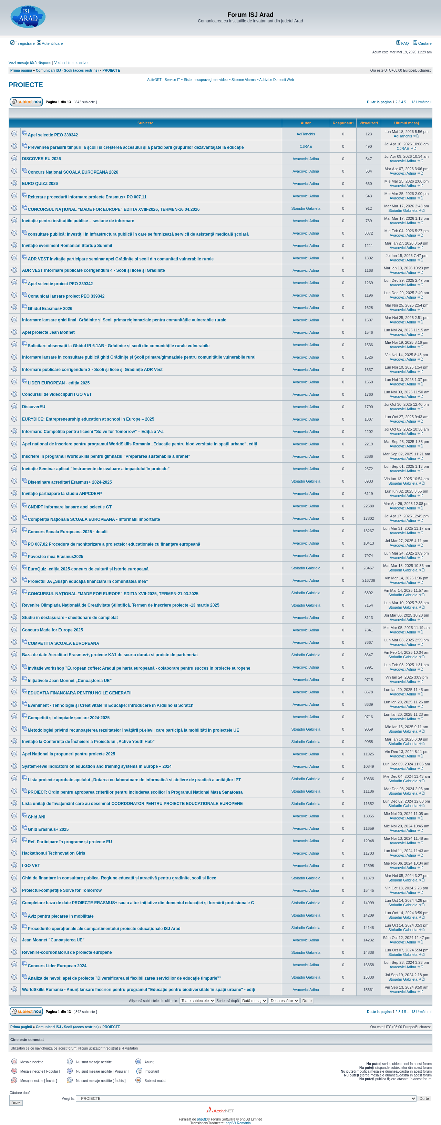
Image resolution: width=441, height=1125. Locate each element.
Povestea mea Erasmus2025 (55, 556)
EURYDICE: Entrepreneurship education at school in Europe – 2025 (88, 419)
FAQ (402, 43)
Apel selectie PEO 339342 (53, 135)
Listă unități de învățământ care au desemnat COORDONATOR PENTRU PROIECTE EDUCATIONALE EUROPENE (132, 803)
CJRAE (306, 146)
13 (413, 102)
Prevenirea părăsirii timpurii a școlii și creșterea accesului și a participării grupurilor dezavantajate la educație (136, 147)
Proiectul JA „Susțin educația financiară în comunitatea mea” (88, 581)
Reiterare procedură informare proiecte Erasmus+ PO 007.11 (87, 197)
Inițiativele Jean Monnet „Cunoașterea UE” (70, 680)
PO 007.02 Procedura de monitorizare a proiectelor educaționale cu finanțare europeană (114, 544)
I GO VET (31, 865)
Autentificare (50, 43)
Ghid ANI (36, 817)
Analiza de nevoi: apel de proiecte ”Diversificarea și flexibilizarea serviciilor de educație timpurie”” (125, 978)
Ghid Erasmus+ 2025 (48, 829)
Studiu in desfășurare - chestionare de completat (70, 617)
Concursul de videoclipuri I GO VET (57, 394)
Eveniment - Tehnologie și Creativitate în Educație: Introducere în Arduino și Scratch (111, 705)
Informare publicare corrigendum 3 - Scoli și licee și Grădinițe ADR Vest (92, 369)
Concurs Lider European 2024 (57, 965)
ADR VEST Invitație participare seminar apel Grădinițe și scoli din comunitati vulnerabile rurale (121, 259)
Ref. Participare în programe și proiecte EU (70, 841)
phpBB (202, 1119)
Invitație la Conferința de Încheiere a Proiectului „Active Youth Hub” (88, 741)
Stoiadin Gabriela (305, 208)
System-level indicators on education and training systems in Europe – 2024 (97, 766)
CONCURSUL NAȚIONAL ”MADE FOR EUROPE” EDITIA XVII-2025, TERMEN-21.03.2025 (113, 593)
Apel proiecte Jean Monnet (48, 332)
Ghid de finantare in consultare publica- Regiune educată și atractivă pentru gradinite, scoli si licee (119, 878)
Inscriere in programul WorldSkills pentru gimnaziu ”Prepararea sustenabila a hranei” (106, 456)
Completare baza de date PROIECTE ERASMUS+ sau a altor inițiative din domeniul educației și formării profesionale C (138, 902)
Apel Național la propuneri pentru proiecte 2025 (68, 754)
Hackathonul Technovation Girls (53, 853)
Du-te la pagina (379, 102)
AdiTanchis (306, 134)
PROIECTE (26, 85)
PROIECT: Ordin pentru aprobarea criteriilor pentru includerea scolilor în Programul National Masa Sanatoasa (135, 792)
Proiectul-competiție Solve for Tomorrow (62, 890)
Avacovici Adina (306, 159)
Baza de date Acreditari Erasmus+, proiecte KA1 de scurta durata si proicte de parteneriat (110, 654)
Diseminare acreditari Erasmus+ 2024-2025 (70, 482)
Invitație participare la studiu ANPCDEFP (62, 493)
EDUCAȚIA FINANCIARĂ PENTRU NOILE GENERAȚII (80, 693)
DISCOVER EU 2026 (41, 158)
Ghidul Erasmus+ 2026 (50, 308)
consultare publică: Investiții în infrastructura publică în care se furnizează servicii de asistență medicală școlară (138, 234)
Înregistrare (22, 43)
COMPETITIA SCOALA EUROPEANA (63, 643)
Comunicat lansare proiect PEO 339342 (66, 296)
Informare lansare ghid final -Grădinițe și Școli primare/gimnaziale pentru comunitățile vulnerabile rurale (124, 320)
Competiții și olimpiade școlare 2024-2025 (69, 717)
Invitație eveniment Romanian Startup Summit (67, 245)
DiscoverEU (33, 406)
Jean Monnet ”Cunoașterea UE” (53, 940)
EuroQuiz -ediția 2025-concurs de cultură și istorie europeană (88, 569)
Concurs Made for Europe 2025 (52, 630)
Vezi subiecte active (71, 63)
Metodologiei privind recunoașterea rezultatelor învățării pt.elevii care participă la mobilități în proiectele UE (133, 730)
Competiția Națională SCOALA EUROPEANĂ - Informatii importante (94, 519)
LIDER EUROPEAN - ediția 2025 (59, 383)
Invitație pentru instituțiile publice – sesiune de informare (78, 220)
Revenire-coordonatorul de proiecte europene (67, 952)
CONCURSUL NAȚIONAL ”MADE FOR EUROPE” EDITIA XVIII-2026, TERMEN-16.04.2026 (114, 209)
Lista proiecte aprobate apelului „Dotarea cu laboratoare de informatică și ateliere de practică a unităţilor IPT (134, 779)
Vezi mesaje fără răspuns (30, 63)
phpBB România (238, 1123)
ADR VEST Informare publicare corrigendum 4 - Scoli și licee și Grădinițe (93, 270)
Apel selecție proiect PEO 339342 (60, 283)
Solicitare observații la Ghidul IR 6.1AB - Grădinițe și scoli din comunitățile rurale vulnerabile (118, 345)
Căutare (422, 43)
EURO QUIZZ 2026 (40, 183)
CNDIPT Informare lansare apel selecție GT (70, 507)
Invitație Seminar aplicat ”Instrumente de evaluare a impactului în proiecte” (96, 468)
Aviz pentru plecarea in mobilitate (61, 916)
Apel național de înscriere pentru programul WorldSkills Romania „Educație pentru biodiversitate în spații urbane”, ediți (139, 444)
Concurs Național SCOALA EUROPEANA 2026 (73, 172)
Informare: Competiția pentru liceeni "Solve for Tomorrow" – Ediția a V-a (93, 431)
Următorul (423, 102)
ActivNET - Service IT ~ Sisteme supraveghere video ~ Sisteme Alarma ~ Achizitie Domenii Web (220, 80)
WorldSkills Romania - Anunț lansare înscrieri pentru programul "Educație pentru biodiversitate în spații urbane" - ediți (138, 989)
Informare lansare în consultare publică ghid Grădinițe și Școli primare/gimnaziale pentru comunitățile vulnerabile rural (139, 357)
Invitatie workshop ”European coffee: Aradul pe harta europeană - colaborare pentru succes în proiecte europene (139, 668)
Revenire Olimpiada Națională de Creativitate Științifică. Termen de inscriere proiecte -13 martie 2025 (120, 605)
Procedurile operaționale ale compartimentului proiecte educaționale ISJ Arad (104, 928)
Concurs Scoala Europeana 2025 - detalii (67, 531)
